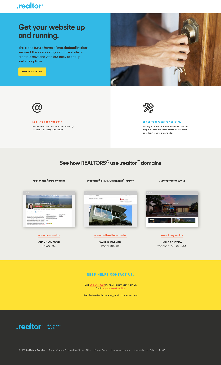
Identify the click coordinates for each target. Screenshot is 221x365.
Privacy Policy (101, 350)
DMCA (162, 350)
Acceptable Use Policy (145, 350)
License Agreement (121, 350)
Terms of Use (84, 350)
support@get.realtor (114, 288)
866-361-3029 (97, 285)
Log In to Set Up (32, 72)
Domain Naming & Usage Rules (63, 350)
